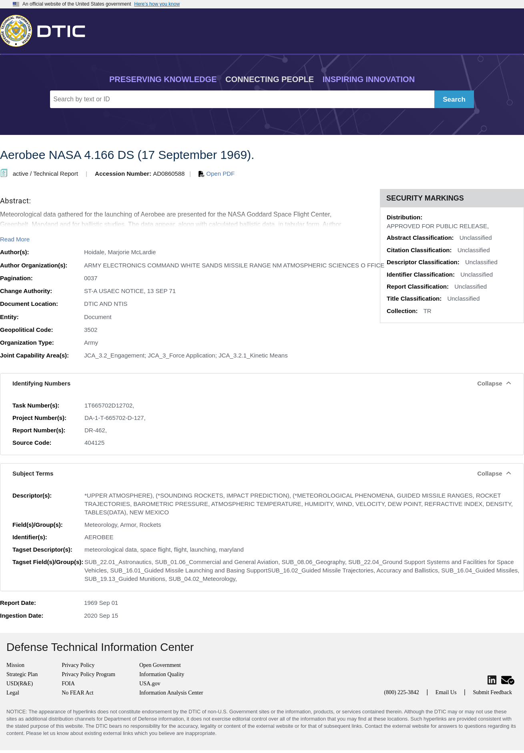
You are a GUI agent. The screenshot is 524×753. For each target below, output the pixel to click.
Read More (15, 239)
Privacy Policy (78, 665)
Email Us (446, 692)
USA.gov (150, 684)
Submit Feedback (492, 692)
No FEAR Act (77, 693)
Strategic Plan (22, 674)
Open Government (160, 665)
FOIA (68, 684)
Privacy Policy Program (88, 674)
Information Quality (161, 674)
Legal (12, 693)
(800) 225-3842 (401, 692)
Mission (15, 665)
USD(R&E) (19, 684)
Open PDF (217, 173)
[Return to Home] (46, 29)
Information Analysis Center (171, 693)
